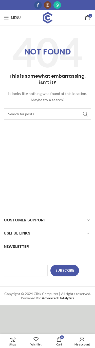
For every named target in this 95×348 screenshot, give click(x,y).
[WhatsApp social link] (57, 5)
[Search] (47, 114)
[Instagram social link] (47, 5)
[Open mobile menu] (12, 18)
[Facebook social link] (38, 5)
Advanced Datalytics (58, 298)
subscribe (64, 270)
